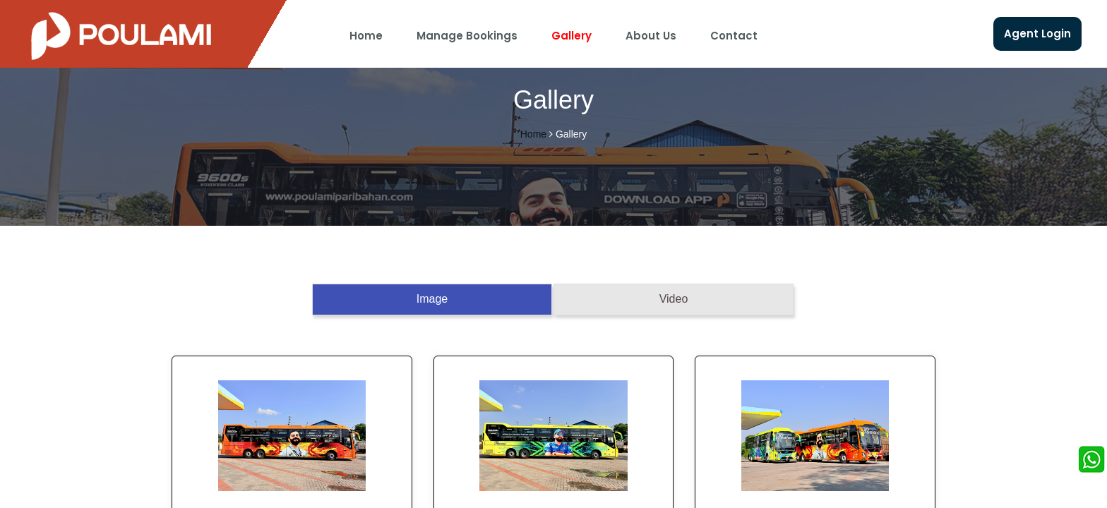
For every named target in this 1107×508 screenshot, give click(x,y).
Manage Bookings (467, 35)
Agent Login (1037, 33)
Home (366, 35)
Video (673, 299)
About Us (651, 35)
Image (432, 299)
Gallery (571, 35)
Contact (734, 35)
